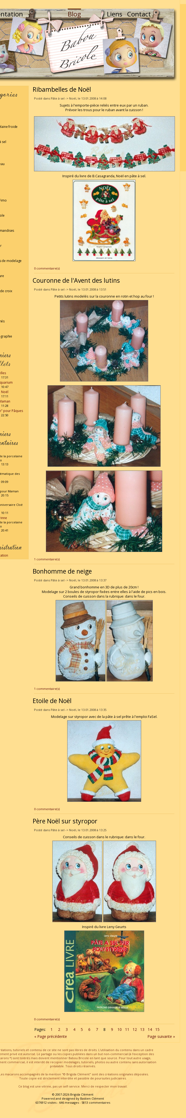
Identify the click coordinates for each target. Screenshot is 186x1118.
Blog (74, 13)
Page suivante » (161, 1036)
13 (142, 1029)
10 (119, 1029)
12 (135, 1029)
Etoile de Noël (52, 700)
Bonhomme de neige (62, 571)
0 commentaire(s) (47, 268)
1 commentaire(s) (47, 559)
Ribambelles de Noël (62, 89)
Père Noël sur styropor (65, 821)
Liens (114, 13)
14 (150, 1029)
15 (157, 1029)
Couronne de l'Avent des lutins (76, 280)
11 (127, 1029)
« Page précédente (50, 1036)
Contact (139, 13)
